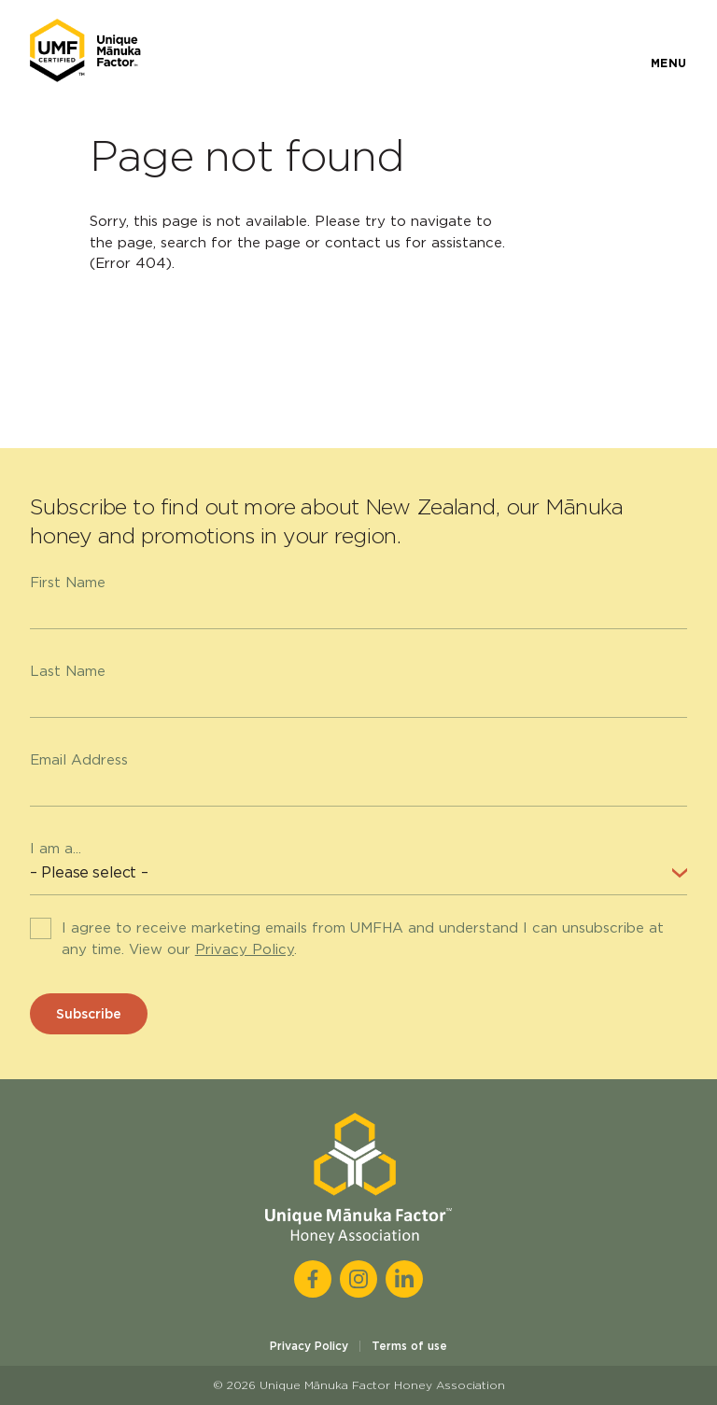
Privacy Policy (244, 949)
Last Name (67, 671)
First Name (67, 582)
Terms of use (409, 1346)
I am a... (55, 848)
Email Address (79, 760)
